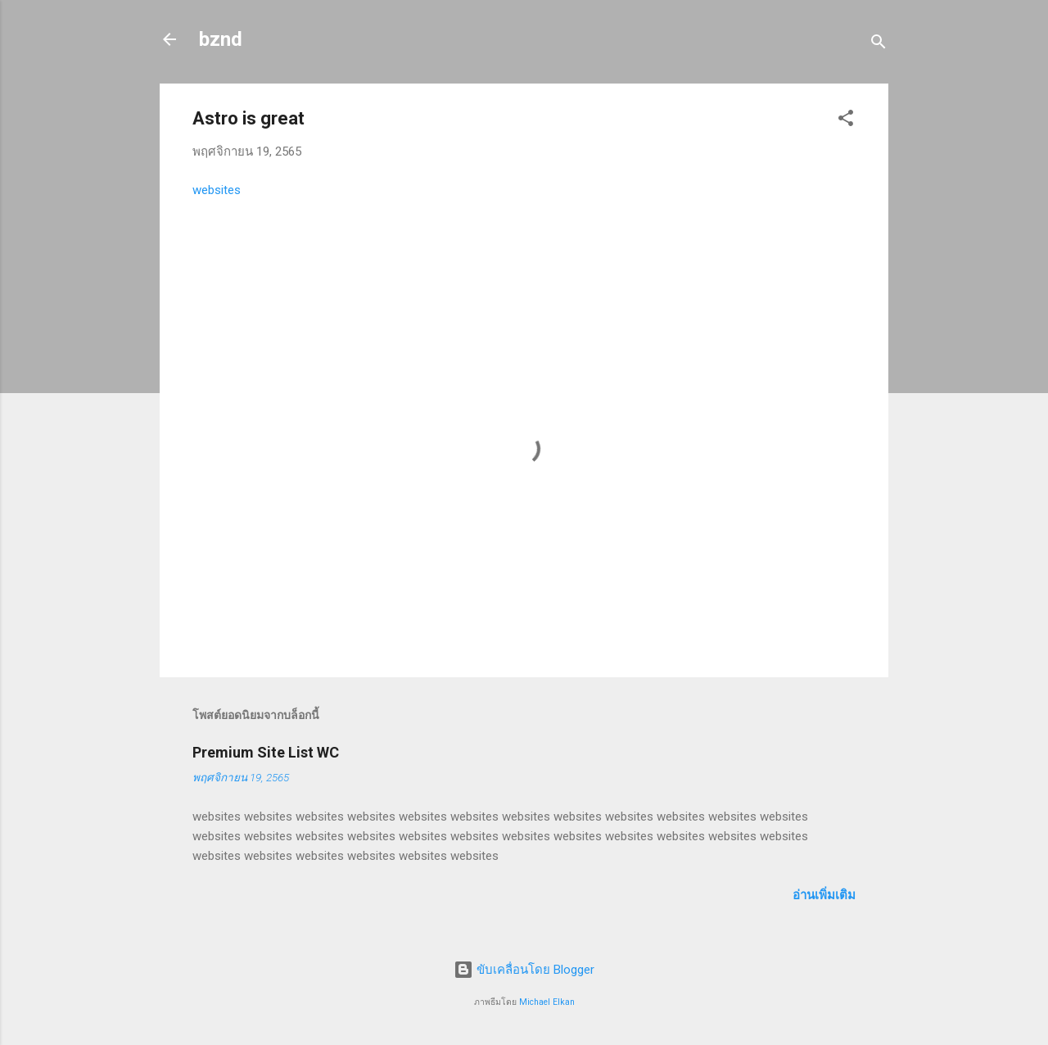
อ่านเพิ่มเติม (824, 895)
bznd (220, 39)
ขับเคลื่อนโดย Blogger (524, 969)
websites (216, 190)
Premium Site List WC (265, 752)
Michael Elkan (547, 1002)
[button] (846, 120)
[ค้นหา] (878, 45)
